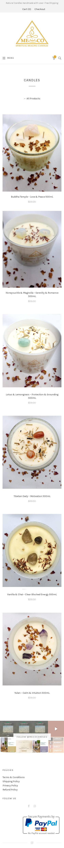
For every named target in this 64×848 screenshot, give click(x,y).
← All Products (32, 98)
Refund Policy (10, 789)
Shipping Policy (11, 781)
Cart (26, 9)
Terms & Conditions (14, 777)
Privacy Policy (10, 785)
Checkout (39, 9)
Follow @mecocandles (32, 737)
